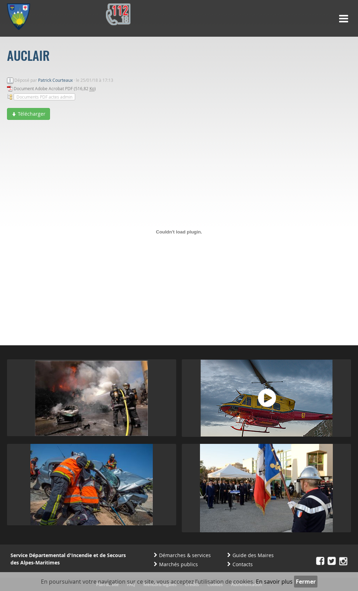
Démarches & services (185, 555)
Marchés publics (178, 564)
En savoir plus (274, 581)
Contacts (242, 564)
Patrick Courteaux (55, 80)
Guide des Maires (253, 555)
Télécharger (28, 113)
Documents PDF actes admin (44, 97)
